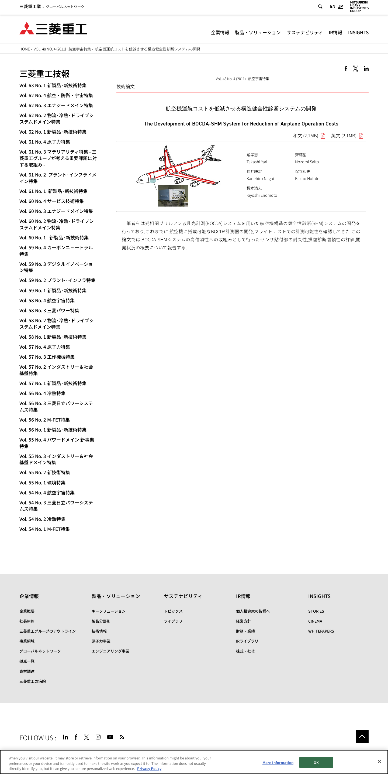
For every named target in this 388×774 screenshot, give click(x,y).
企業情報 (220, 33)
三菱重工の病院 (32, 681)
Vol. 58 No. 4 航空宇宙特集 (47, 300)
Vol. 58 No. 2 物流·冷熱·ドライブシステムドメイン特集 (56, 323)
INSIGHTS (358, 33)
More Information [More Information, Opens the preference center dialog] (277, 762)
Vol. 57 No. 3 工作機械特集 (47, 356)
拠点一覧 (26, 661)
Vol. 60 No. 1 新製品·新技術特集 (54, 237)
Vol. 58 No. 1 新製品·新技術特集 (52, 336)
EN (332, 7)
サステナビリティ (305, 33)
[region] (194, 762)
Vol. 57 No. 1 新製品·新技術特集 (52, 383)
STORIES (316, 611)
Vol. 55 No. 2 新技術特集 (44, 472)
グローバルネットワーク (51, 7)
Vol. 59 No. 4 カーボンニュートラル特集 (56, 250)
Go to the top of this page (362, 736)
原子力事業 (101, 641)
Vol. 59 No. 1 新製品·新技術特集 (52, 290)
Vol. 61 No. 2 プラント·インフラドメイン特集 (57, 177)
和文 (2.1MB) (305, 135)
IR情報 (335, 33)
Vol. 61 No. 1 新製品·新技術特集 (53, 191)
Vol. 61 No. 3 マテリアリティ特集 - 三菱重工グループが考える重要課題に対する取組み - (58, 158)
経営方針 (243, 621)
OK (316, 762)
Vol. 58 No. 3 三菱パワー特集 (49, 310)
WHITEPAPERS (321, 631)
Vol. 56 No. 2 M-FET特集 (44, 419)
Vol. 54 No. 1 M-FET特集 (44, 528)
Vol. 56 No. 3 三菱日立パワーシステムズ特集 (56, 406)
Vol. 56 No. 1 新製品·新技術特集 (52, 429)
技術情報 (99, 631)
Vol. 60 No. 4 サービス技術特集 (51, 201)
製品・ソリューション (258, 33)
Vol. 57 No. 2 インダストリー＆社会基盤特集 (56, 369)
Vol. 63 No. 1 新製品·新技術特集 (52, 85)
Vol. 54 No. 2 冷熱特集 (42, 518)
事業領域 (26, 641)
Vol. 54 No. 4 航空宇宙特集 (47, 492)
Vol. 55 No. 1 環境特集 (42, 482)
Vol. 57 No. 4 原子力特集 (44, 346)
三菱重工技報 (44, 73)
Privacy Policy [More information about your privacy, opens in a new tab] (149, 768)
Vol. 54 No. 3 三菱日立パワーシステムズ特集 (56, 505)
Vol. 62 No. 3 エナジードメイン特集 (56, 105)
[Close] (379, 761)
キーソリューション (109, 611)
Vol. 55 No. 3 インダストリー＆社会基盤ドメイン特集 (56, 459)
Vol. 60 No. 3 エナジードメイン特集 (56, 211)
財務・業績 (245, 631)
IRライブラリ (247, 641)
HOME (24, 49)
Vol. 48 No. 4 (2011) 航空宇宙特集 (62, 49)
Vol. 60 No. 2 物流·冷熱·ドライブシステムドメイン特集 (56, 224)
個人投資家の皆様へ (253, 611)
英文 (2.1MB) (343, 135)
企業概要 (26, 611)
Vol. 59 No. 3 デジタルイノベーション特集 (56, 267)
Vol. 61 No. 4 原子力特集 (44, 141)
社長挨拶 (26, 621)
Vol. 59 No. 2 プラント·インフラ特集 (57, 280)
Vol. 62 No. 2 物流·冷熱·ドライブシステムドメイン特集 (56, 118)
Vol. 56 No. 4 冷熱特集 (42, 393)
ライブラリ (173, 621)
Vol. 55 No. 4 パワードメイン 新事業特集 (56, 442)
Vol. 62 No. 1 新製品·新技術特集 (52, 131)
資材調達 (26, 671)
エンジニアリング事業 (110, 651)
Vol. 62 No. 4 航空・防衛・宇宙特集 (56, 95)
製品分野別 (101, 621)
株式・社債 (245, 651)
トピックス (173, 611)
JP (340, 7)
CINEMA (315, 621)
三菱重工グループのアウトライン (47, 631)
